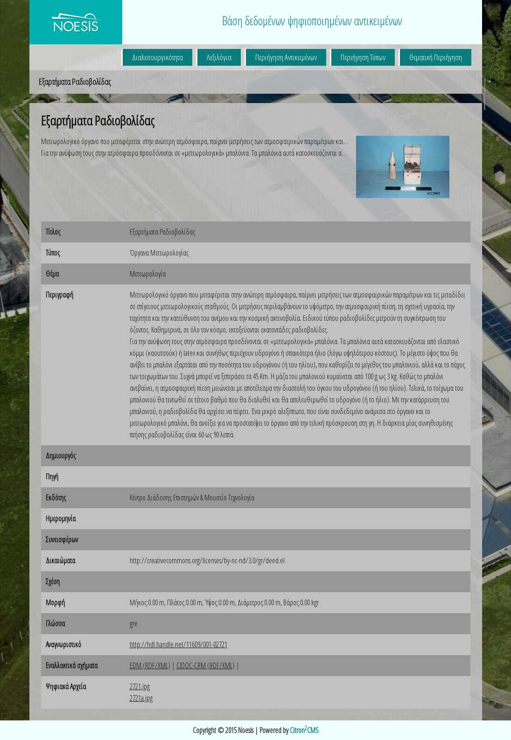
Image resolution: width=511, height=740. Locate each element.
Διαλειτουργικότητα (157, 57)
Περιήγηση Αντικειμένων (286, 57)
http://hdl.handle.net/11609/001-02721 (178, 644)
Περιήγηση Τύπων (363, 57)
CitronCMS (304, 730)
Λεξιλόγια (219, 57)
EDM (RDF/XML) (150, 665)
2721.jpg (140, 686)
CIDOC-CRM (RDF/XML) (205, 665)
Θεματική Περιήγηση (435, 57)
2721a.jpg (141, 698)
